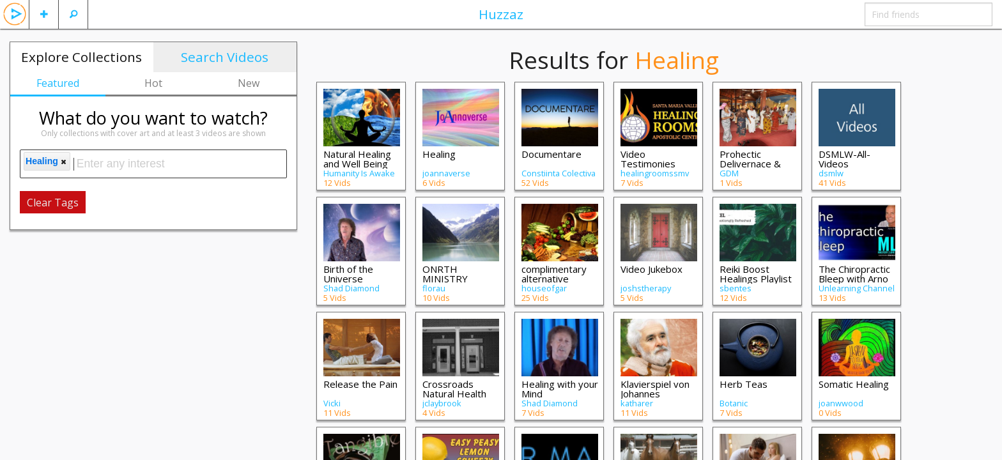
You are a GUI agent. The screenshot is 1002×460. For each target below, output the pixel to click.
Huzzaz (501, 14)
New (248, 83)
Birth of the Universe (348, 274)
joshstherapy (645, 288)
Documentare (551, 154)
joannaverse (446, 173)
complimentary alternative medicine (554, 279)
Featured (57, 83)
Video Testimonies (647, 159)
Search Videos (224, 57)
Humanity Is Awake (359, 173)
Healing (439, 154)
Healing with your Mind (559, 389)
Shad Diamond (351, 288)
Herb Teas (743, 384)
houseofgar (544, 288)
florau (433, 288)
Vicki (332, 403)
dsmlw (831, 173)
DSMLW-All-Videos (844, 159)
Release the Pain (360, 384)
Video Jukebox (651, 269)
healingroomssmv (654, 173)
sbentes (736, 288)
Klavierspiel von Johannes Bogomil (655, 394)
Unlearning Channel (857, 288)
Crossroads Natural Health (454, 389)
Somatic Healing (854, 384)
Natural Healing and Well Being (357, 159)
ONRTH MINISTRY (445, 274)
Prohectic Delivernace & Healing (750, 164)
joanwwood (841, 403)
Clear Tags (53, 202)
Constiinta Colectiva (558, 173)
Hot (153, 83)
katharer (636, 403)
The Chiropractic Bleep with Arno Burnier (854, 279)
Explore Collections (81, 57)
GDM (729, 173)
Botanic (734, 403)
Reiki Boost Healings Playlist (756, 274)
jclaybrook (441, 403)
